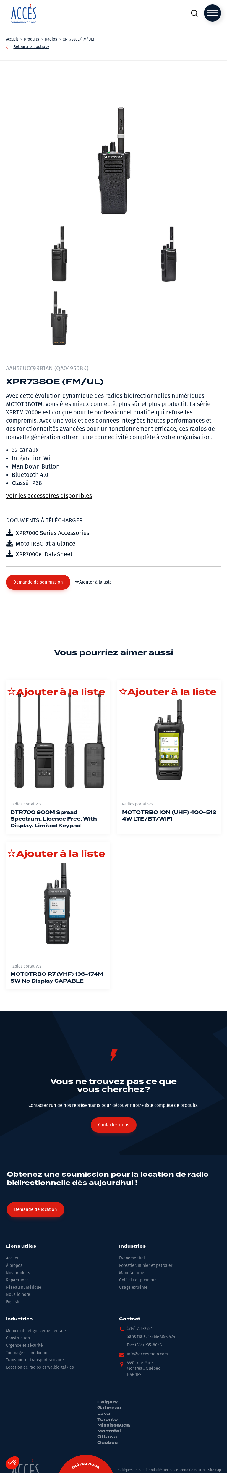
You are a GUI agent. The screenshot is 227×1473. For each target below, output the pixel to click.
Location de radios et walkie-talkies (40, 1367)
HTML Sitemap (210, 1470)
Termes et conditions (180, 1470)
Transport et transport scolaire (35, 1359)
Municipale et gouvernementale (36, 1330)
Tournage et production (28, 1352)
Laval (104, 1414)
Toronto (107, 1420)
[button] (38, 582)
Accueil (13, 1258)
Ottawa (107, 1437)
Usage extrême (133, 1287)
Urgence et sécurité (24, 1345)
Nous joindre (18, 1294)
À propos (14, 1265)
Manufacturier (132, 1272)
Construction (18, 1337)
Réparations (17, 1280)
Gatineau (109, 1408)
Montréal (109, 1431)
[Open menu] (212, 13)
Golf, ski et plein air (137, 1280)
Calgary (107, 1402)
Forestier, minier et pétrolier (145, 1265)
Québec (107, 1443)
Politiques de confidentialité (139, 1470)
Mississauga (113, 1425)
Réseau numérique (23, 1287)
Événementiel (132, 1258)
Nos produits (18, 1272)
